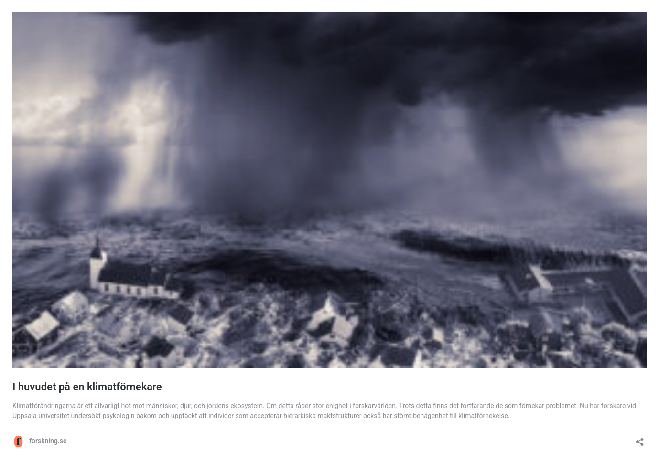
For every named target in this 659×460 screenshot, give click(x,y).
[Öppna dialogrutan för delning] (640, 438)
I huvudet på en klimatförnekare (87, 387)
